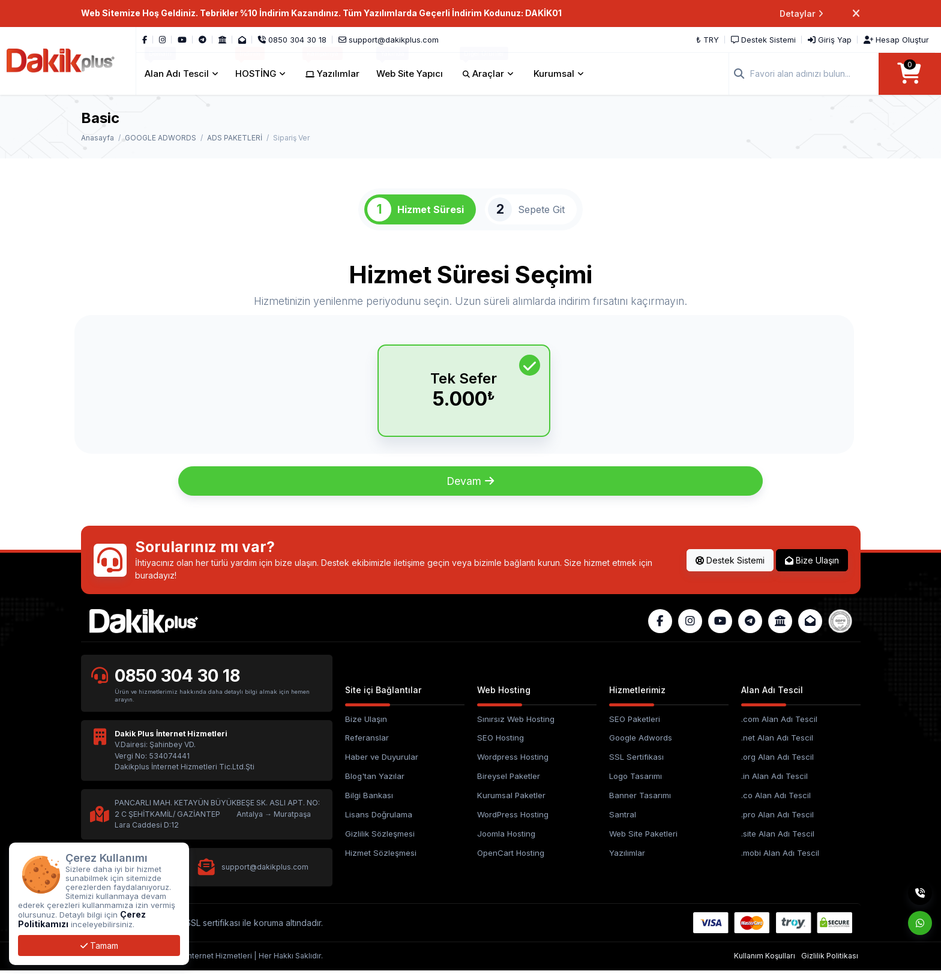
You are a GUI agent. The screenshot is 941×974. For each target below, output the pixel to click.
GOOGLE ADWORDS (160, 137)
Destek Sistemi (730, 564)
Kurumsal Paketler (511, 799)
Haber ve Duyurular (381, 761)
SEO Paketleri (634, 722)
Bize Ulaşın (812, 564)
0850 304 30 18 (177, 680)
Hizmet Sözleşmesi (380, 857)
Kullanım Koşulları (764, 959)
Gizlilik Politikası (829, 959)
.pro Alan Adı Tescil (777, 818)
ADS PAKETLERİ (234, 137)
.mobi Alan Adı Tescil (780, 857)
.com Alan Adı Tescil (779, 722)
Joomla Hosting (506, 838)
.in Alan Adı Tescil (774, 780)
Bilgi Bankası (369, 799)
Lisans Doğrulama (378, 818)
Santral (622, 818)
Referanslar (367, 742)
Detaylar (801, 13)
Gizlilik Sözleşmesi (380, 838)
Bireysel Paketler (508, 780)
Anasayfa (97, 137)
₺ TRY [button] (707, 39)
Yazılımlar (627, 857)
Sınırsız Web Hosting (516, 722)
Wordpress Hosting (513, 761)
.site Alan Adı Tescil (777, 838)
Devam (470, 484)
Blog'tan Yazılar (374, 780)
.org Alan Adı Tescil (777, 761)
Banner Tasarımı (640, 799)
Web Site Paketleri (643, 838)
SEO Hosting (500, 742)
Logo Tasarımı (635, 780)
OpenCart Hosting (510, 857)
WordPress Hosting (513, 818)
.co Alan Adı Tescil (776, 799)
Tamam (99, 945)
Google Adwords (640, 742)
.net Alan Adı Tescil (777, 742)
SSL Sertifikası (636, 761)
